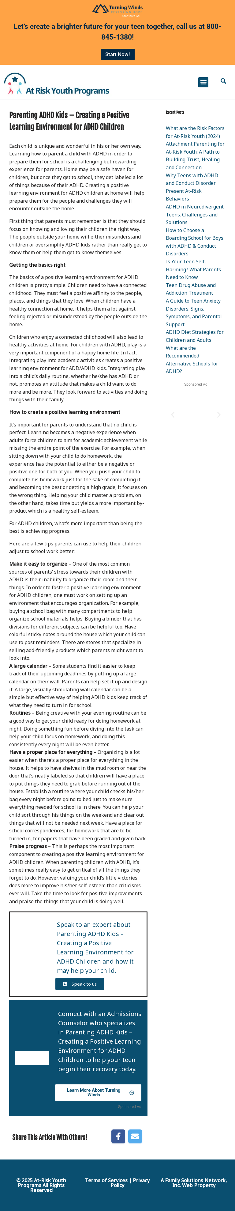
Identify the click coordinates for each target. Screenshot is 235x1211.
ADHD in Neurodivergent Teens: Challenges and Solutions (195, 214)
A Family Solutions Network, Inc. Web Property (194, 1183)
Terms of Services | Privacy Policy (117, 1183)
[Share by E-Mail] (135, 1136)
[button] (203, 82)
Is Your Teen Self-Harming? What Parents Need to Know (193, 269)
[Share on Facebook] (118, 1136)
